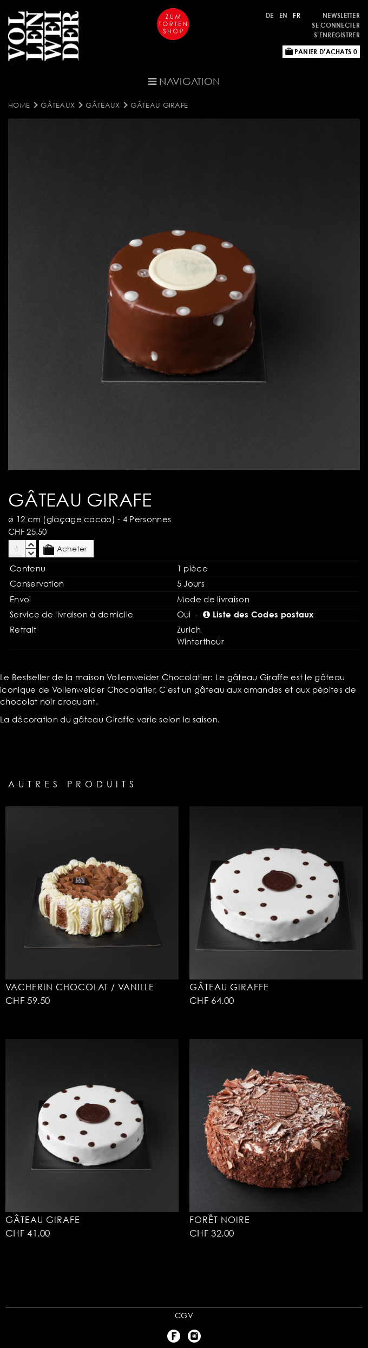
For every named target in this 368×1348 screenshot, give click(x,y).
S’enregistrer (337, 35)
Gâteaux (58, 105)
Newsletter (341, 15)
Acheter (65, 549)
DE (270, 15)
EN (283, 15)
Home (19, 105)
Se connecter (336, 25)
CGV (184, 1315)
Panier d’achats (321, 52)
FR (296, 15)
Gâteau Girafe (159, 105)
